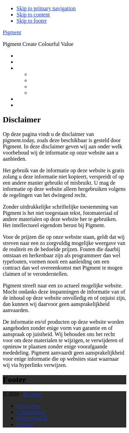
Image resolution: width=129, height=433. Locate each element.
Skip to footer (32, 21)
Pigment (12, 32)
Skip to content (33, 14)
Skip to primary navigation (46, 8)
